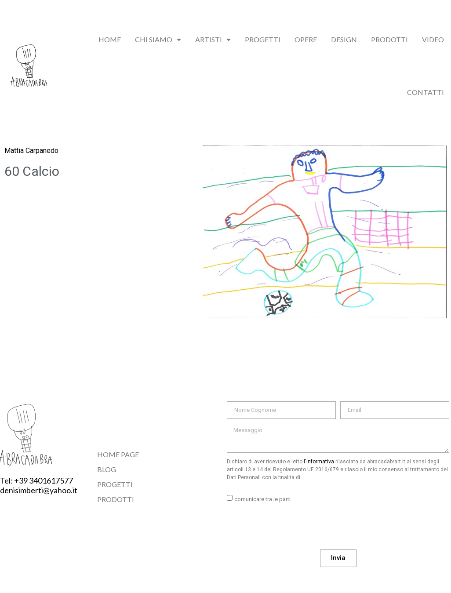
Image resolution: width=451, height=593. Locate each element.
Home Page (118, 454)
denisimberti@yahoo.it (38, 490)
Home (109, 39)
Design (344, 39)
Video (433, 39)
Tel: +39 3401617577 (36, 480)
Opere (306, 39)
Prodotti (389, 39)
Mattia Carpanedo (31, 150)
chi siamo (158, 39)
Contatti (425, 92)
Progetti (262, 39)
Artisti (213, 39)
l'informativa (319, 461)
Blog (106, 469)
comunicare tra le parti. (263, 499)
